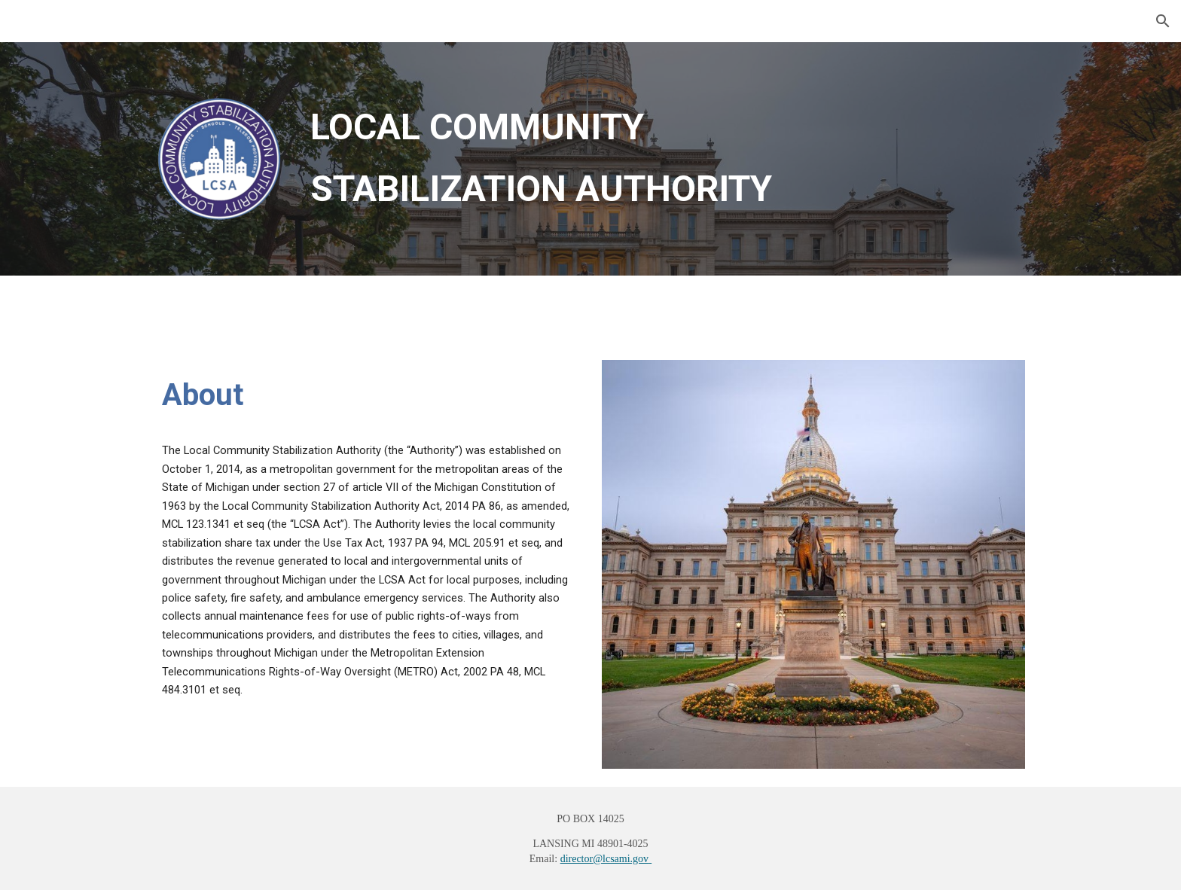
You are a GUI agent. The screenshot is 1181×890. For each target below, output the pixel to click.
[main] (664, 158)
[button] (1163, 21)
